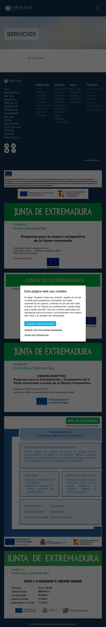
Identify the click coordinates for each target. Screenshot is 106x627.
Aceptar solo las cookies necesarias (43, 329)
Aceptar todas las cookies (40, 323)
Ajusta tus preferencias (37, 335)
